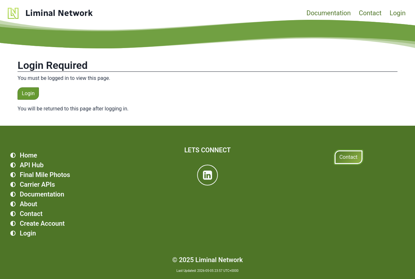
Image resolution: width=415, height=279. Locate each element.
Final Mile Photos (45, 175)
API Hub (31, 165)
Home (28, 155)
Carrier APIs (37, 184)
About (28, 204)
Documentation (328, 13)
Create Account (42, 223)
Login (398, 13)
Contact (370, 13)
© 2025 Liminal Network (207, 260)
